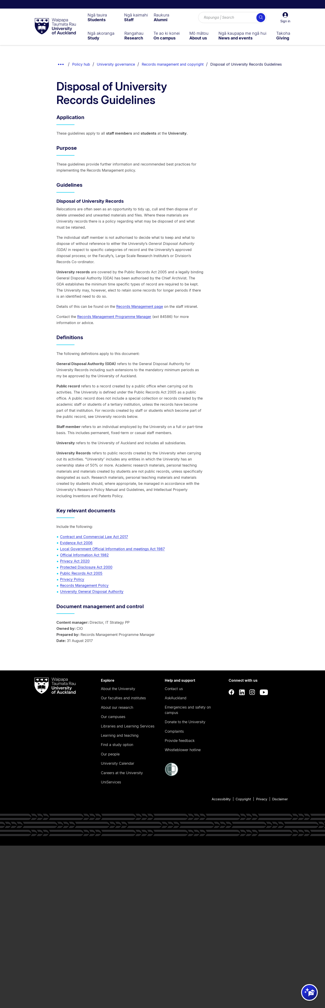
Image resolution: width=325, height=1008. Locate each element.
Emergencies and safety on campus (188, 710)
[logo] (55, 27)
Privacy (261, 799)
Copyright (243, 799)
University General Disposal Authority (91, 591)
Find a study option (117, 744)
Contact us (174, 688)
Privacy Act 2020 (75, 561)
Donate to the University (185, 722)
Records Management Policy (84, 585)
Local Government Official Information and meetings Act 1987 (112, 549)
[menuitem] (97, 17)
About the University (118, 688)
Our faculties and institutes (123, 698)
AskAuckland (175, 698)
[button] (285, 17)
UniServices (111, 782)
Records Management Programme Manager (114, 316)
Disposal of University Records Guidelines (246, 64)
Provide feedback (180, 740)
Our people (110, 754)
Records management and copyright (173, 64)
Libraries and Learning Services (127, 726)
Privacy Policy (72, 579)
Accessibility (221, 799)
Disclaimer (280, 799)
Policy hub (81, 64)
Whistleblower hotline (183, 750)
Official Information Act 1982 (84, 555)
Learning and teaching (120, 735)
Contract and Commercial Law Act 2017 (94, 536)
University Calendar (117, 763)
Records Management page (139, 306)
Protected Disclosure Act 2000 (86, 567)
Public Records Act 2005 (81, 573)
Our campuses (113, 716)
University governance (116, 64)
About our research (117, 707)
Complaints (174, 731)
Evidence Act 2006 (76, 543)
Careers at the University (122, 773)
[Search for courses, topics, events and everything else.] (232, 17)
